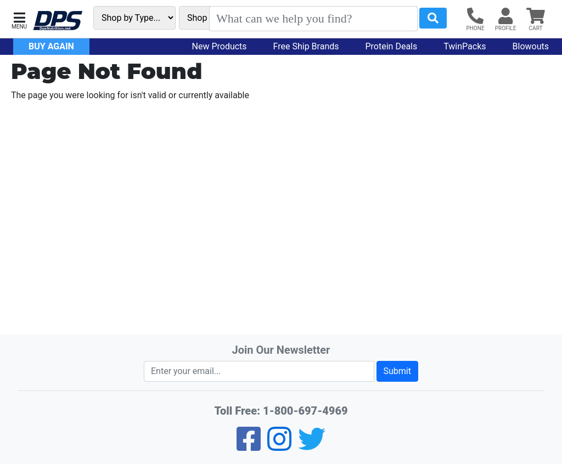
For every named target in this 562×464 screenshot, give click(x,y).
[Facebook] (248, 446)
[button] (19, 19)
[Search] (313, 18)
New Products (219, 46)
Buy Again (51, 46)
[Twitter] (312, 446)
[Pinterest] (279, 446)
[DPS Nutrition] (57, 21)
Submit (397, 371)
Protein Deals (392, 46)
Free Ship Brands (306, 46)
